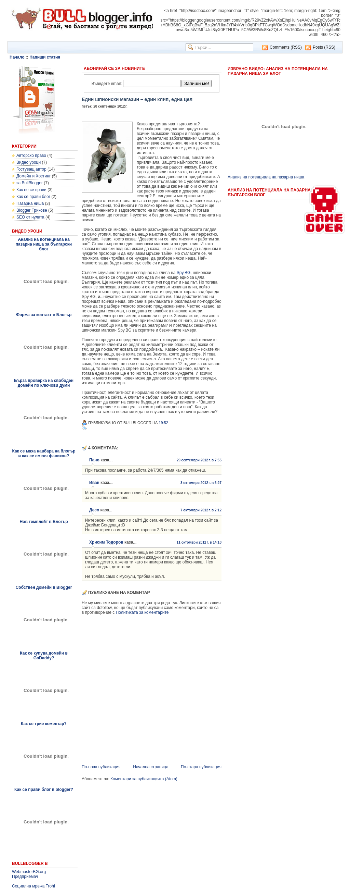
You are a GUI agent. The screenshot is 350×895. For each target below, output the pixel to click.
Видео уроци (28, 162)
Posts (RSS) (324, 47)
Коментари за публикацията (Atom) (143, 778)
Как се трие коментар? (44, 723)
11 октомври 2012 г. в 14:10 (199, 542)
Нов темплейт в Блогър (43, 521)
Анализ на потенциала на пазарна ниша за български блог (44, 244)
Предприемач (25, 876)
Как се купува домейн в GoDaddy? (44, 655)
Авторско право (31, 155)
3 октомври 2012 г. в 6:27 (200, 483)
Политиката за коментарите (142, 612)
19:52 (163, 423)
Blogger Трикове (31, 210)
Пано (94, 460)
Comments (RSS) (286, 47)
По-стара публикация (201, 767)
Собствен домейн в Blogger (44, 587)
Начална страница (150, 767)
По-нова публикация (101, 767)
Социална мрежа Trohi (33, 886)
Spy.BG (183, 272)
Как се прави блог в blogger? (43, 789)
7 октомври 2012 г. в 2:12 (200, 510)
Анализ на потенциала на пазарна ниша (266, 177)
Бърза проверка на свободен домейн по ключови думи (43, 383)
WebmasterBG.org (29, 871)
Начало (17, 57)
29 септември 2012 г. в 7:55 (199, 460)
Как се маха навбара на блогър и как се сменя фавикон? (43, 453)
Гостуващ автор (31, 169)
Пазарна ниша (30, 203)
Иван (94, 482)
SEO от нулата (30, 217)
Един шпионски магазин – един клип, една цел (137, 99)
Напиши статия (44, 57)
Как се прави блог (33, 196)
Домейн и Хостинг (33, 176)
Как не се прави (31, 189)
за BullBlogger (29, 183)
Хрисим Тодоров (106, 542)
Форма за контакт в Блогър (44, 314)
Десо (94, 510)
